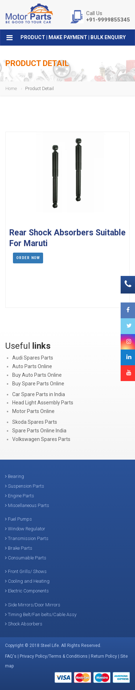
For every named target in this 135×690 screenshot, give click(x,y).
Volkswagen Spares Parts (41, 439)
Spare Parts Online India (39, 430)
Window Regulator (25, 528)
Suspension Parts (24, 486)
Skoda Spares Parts (34, 422)
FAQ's (11, 656)
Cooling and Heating (27, 581)
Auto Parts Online (32, 366)
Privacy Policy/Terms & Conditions (54, 656)
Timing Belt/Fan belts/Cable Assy (40, 614)
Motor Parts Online (33, 411)
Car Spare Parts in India (38, 394)
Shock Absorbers (23, 623)
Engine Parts (19, 495)
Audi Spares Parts (32, 358)
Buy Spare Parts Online (38, 383)
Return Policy (104, 656)
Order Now (28, 257)
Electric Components (27, 590)
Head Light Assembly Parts (42, 402)
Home (11, 88)
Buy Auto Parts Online (37, 375)
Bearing (14, 476)
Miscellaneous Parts (27, 505)
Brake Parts (18, 548)
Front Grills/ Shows (26, 571)
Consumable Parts (25, 557)
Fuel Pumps (18, 519)
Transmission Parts (26, 538)
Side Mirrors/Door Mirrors (32, 604)
